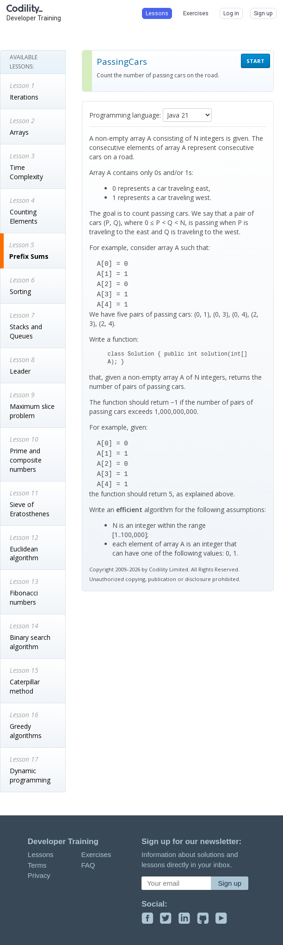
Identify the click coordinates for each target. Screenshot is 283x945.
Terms (37, 865)
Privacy (39, 875)
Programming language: (125, 115)
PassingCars (122, 62)
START (255, 60)
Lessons (41, 854)
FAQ (88, 865)
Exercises (96, 854)
